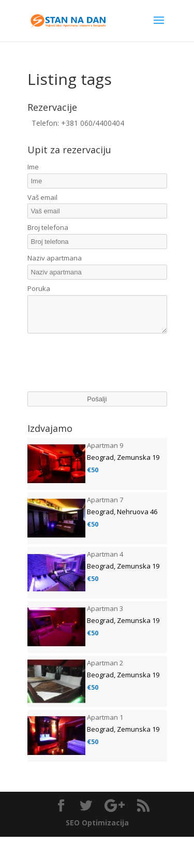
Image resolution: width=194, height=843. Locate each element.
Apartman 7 (105, 506)
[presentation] (106, 371)
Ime (33, 166)
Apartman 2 (105, 669)
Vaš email (42, 197)
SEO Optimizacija (97, 829)
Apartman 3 (105, 614)
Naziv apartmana (54, 258)
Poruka (38, 288)
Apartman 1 (105, 723)
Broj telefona (47, 227)
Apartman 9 (105, 451)
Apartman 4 (105, 560)
